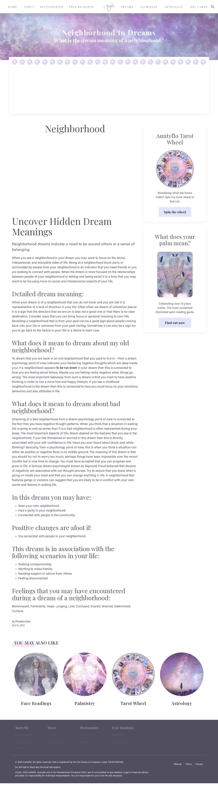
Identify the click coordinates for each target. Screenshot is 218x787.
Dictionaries (87, 734)
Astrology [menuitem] (174, 6)
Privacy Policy (24, 741)
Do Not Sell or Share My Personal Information (37, 767)
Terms (189, 764)
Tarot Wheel (55, 741)
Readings (118, 734)
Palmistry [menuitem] (149, 6)
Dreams (85, 741)
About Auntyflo (24, 734)
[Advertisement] (109, 90)
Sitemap (178, 764)
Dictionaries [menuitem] (51, 6)
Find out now (175, 322)
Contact (20, 747)
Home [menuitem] (12, 6)
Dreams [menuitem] (127, 6)
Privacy (199, 764)
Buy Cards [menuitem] (199, 6)
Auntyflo (27, 762)
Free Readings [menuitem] (81, 6)
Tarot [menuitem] (29, 6)
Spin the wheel (175, 212)
